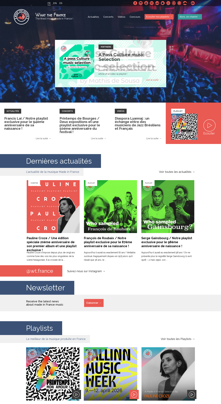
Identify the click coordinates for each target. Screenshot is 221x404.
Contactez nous (193, 3)
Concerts (108, 16)
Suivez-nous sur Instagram (84, 271)
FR (49, 3)
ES (60, 3)
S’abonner (92, 302)
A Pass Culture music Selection (122, 57)
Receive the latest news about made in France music (44, 303)
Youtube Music (168, 3)
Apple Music (163, 3)
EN (55, 3)
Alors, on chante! (188, 16)
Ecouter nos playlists (157, 16)
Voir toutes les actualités (175, 171)
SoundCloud (185, 3)
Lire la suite (152, 80)
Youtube (146, 3)
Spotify (152, 3)
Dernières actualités (61, 160)
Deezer (157, 3)
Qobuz (179, 3)
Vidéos (121, 16)
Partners (106, 47)
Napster (174, 3)
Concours (135, 16)
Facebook (135, 3)
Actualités (93, 16)
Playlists (40, 328)
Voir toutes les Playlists (176, 339)
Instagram (141, 3)
